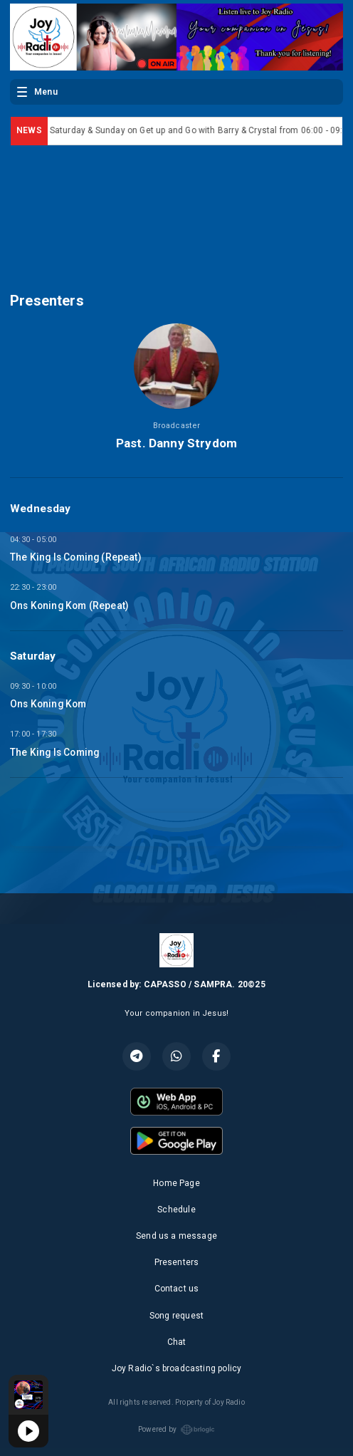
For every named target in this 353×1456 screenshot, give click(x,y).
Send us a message (176, 1236)
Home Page (176, 1183)
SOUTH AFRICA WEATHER (176, 207)
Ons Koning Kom (48, 703)
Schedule (176, 1210)
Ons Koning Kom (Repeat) (69, 605)
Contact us (176, 1289)
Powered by (176, 1430)
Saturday (33, 656)
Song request (176, 1316)
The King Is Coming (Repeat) (75, 557)
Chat (176, 1342)
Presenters (176, 1262)
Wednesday (40, 508)
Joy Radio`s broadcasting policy (177, 1368)
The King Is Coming (54, 752)
